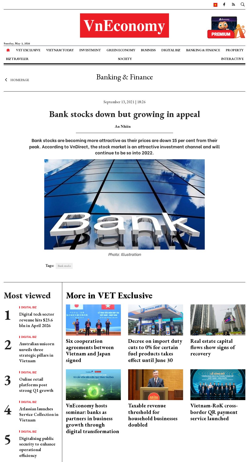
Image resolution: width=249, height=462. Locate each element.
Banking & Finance (203, 50)
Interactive (232, 59)
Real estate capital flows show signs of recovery (212, 347)
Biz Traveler (17, 59)
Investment (90, 50)
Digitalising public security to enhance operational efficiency (37, 447)
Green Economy (121, 50)
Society (125, 59)
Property (234, 50)
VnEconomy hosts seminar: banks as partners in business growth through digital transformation (92, 418)
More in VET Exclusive (109, 295)
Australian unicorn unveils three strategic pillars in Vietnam (36, 352)
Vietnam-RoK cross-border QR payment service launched (214, 412)
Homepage (16, 79)
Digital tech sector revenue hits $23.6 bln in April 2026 (36, 319)
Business (148, 50)
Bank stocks (64, 266)
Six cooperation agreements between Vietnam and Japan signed (90, 350)
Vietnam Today (60, 50)
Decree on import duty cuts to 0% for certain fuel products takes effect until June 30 (155, 350)
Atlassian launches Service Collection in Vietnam (38, 414)
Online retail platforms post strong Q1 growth (36, 384)
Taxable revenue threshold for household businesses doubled (153, 415)
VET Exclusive (28, 50)
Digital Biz (170, 50)
